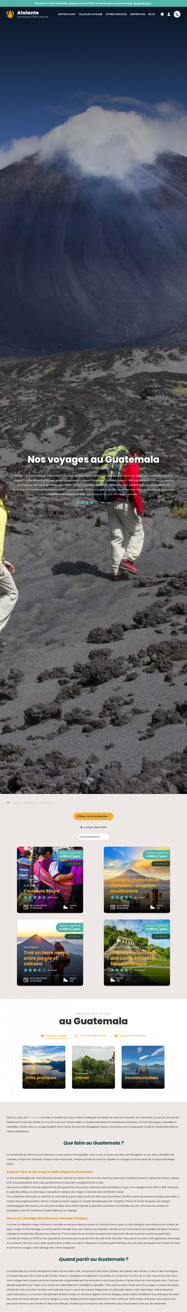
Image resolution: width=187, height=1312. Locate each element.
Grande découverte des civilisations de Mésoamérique (133, 958)
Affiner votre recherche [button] (92, 816)
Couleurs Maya (42, 891)
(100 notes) (105, 502)
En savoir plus (142, 3)
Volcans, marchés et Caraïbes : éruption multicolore (135, 885)
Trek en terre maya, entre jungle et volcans (47, 958)
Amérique (34, 1117)
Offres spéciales (116, 14)
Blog (151, 14)
